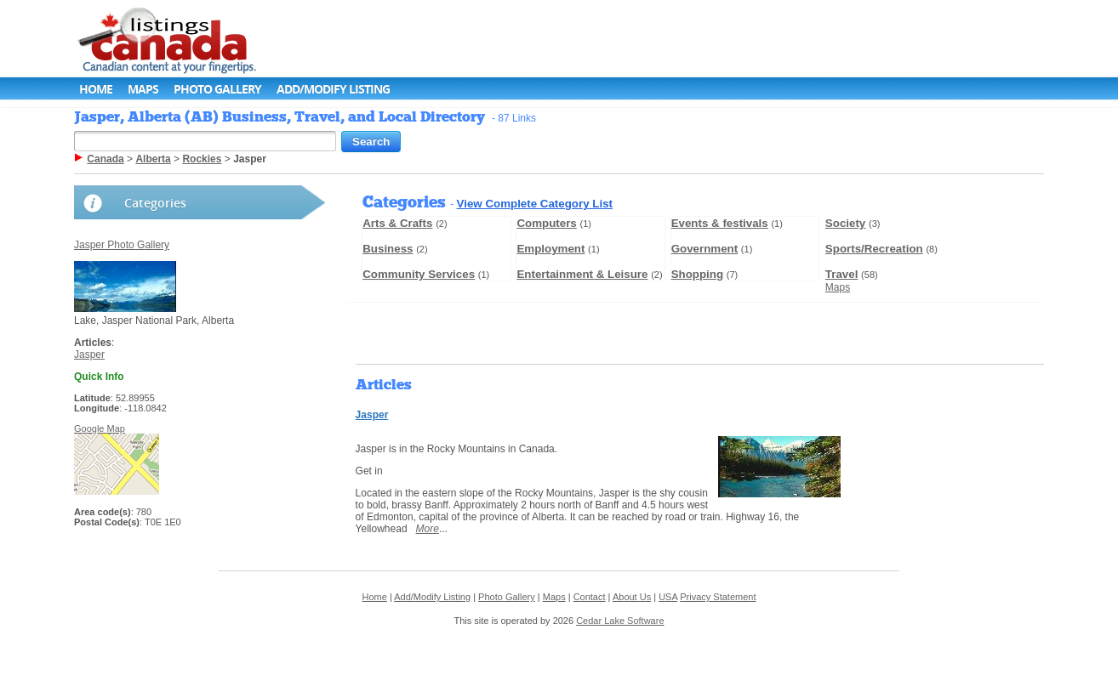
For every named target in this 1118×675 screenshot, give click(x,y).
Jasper (89, 354)
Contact (589, 597)
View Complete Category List (535, 203)
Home (95, 89)
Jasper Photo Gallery (121, 245)
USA (668, 597)
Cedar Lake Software (620, 620)
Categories (155, 203)
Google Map (99, 428)
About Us (632, 597)
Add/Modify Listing (333, 89)
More (427, 529)
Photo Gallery (217, 89)
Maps (143, 89)
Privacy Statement (718, 597)
